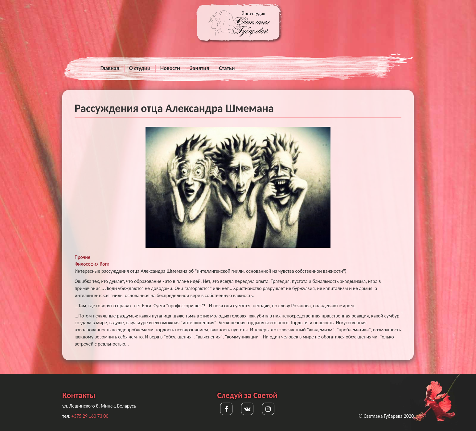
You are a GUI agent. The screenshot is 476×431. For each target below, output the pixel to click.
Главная (110, 68)
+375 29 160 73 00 (90, 416)
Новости (170, 68)
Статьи (227, 68)
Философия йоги (92, 264)
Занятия (199, 68)
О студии (139, 68)
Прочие (82, 257)
